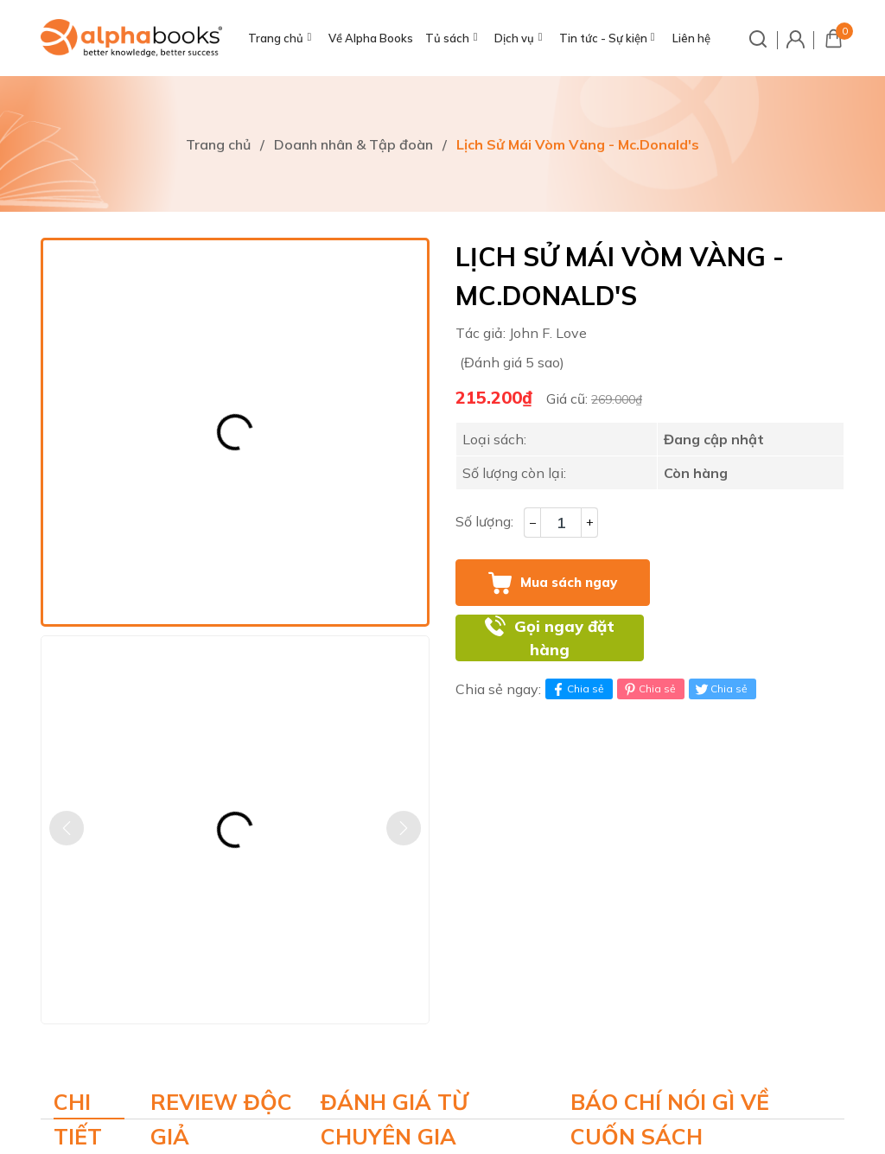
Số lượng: (484, 521)
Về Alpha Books (370, 38)
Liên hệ (691, 38)
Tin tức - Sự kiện (603, 38)
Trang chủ (275, 38)
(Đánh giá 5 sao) (512, 362)
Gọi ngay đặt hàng (564, 638)
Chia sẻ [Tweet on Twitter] (720, 689)
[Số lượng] (561, 522)
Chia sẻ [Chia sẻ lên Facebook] (577, 689)
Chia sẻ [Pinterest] (648, 689)
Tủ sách (447, 38)
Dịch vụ (514, 38)
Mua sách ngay (568, 582)
